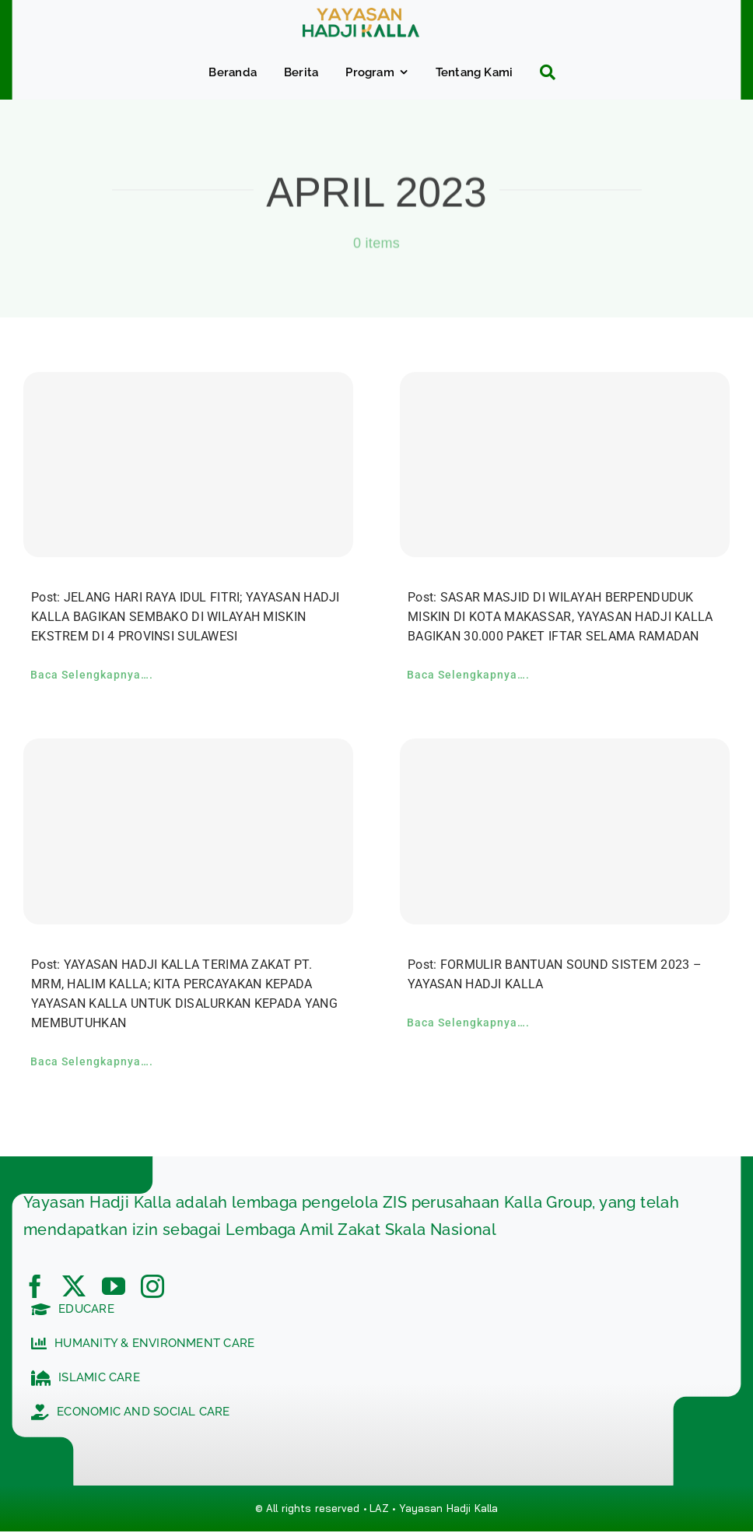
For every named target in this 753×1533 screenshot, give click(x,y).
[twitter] (74, 1286)
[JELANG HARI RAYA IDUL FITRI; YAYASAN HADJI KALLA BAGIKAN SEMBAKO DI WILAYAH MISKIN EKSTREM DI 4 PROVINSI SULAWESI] (188, 465)
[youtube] (113, 1286)
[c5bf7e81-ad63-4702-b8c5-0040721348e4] (361, 15)
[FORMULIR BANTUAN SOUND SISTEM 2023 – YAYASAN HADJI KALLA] (565, 831)
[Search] (541, 72)
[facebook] (35, 1286)
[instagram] (152, 1286)
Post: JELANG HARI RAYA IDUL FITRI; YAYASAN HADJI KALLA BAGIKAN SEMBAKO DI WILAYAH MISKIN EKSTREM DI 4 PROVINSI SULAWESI (185, 617)
